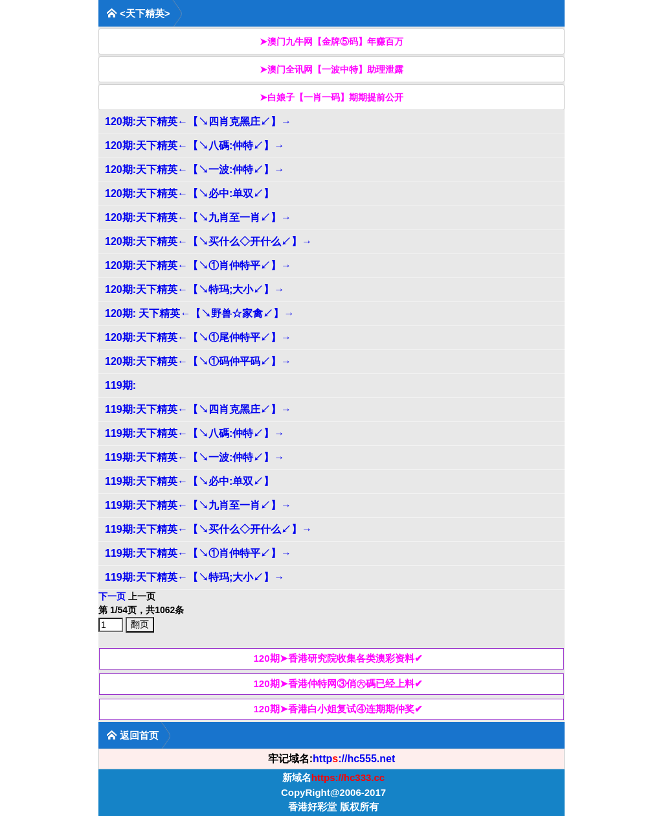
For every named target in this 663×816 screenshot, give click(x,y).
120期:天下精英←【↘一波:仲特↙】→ (194, 169)
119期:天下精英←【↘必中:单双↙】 (189, 481)
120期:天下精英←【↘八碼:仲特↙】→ (194, 145)
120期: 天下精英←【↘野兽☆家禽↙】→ (199, 313)
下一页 (112, 596)
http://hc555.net (354, 758)
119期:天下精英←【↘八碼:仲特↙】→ (194, 433)
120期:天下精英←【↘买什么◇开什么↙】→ (208, 241)
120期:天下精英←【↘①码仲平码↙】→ (198, 361)
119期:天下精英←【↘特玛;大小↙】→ (194, 577)
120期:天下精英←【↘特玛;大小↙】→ (194, 289)
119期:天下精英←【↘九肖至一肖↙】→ (198, 505)
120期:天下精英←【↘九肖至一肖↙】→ (198, 217)
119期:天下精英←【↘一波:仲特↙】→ (194, 457)
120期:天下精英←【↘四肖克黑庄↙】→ (198, 121)
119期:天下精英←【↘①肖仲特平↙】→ (198, 553)
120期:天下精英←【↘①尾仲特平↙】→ (198, 337)
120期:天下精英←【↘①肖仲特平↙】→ (198, 265)
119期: (120, 385)
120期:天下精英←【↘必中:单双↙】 (189, 193)
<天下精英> (138, 13)
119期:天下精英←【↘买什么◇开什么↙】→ (208, 529)
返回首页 (132, 735)
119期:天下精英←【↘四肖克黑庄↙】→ (198, 409)
